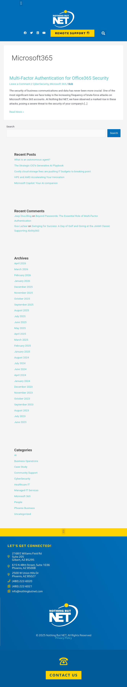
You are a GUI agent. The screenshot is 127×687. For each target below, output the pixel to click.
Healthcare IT (22, 484)
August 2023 (21, 410)
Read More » (16, 111)
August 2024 (21, 357)
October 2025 (22, 298)
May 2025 (20, 328)
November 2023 (23, 392)
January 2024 (22, 380)
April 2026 (20, 263)
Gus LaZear (20, 226)
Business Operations (26, 461)
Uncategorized (22, 513)
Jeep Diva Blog (22, 215)
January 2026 (22, 280)
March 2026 (21, 269)
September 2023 (23, 404)
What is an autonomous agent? (32, 159)
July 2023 (20, 416)
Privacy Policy (63, 638)
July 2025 (20, 316)
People (18, 502)
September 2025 (23, 304)
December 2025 (23, 286)
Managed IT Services (26, 490)
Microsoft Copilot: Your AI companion (36, 183)
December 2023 (23, 386)
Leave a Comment (19, 83)
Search (10, 126)
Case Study (20, 466)
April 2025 (20, 333)
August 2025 (21, 310)
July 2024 (20, 363)
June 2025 (20, 322)
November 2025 (23, 292)
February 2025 (22, 345)
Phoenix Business (24, 508)
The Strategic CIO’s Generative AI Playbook (39, 165)
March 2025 (21, 339)
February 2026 (22, 275)
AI (15, 455)
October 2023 (22, 398)
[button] (21, 3)
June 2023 (20, 422)
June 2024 (20, 369)
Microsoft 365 (58, 83)
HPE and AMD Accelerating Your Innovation (39, 177)
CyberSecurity (41, 83)
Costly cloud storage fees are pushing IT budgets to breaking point (52, 171)
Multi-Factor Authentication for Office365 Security (59, 78)
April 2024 (20, 375)
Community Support (26, 472)
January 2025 (22, 351)
